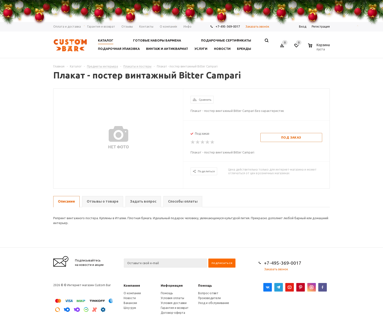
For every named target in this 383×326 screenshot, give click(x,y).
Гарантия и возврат (175, 307)
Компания (132, 285)
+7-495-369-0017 (282, 263)
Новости (130, 298)
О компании (132, 293)
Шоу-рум (130, 307)
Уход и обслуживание (213, 302)
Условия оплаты (172, 298)
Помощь (205, 285)
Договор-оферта (173, 312)
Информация (172, 285)
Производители (209, 298)
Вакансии (130, 302)
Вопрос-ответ (208, 293)
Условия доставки (174, 302)
